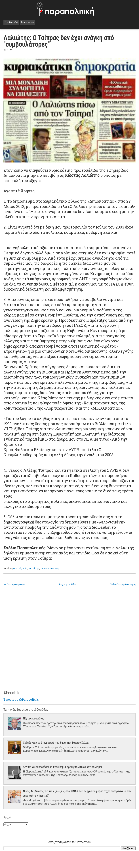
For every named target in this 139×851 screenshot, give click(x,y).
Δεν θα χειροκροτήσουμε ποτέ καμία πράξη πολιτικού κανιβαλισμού (62, 767)
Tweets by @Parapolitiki (21, 699)
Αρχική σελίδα (67, 584)
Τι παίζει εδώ (11, 22)
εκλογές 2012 (20, 568)
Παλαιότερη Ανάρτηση (123, 584)
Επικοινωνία (27, 22)
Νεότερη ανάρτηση (14, 584)
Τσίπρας (54, 568)
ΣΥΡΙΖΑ (44, 568)
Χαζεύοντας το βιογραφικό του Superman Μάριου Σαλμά (56, 742)
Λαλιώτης (34, 568)
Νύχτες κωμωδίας (33, 718)
